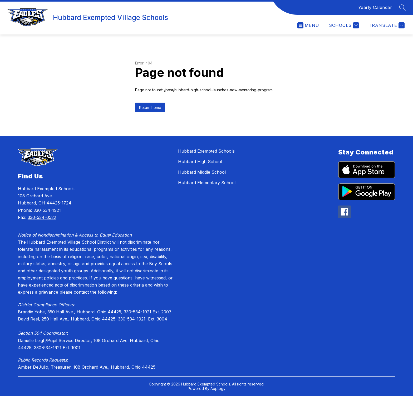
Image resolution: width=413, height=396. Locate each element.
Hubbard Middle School (202, 172)
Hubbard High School (200, 161)
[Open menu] (308, 25)
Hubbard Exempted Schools (206, 151)
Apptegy (217, 388)
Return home (150, 107)
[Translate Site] (386, 25)
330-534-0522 (42, 217)
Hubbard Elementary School (206, 182)
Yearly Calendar (375, 7)
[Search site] (402, 7)
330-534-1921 (47, 210)
